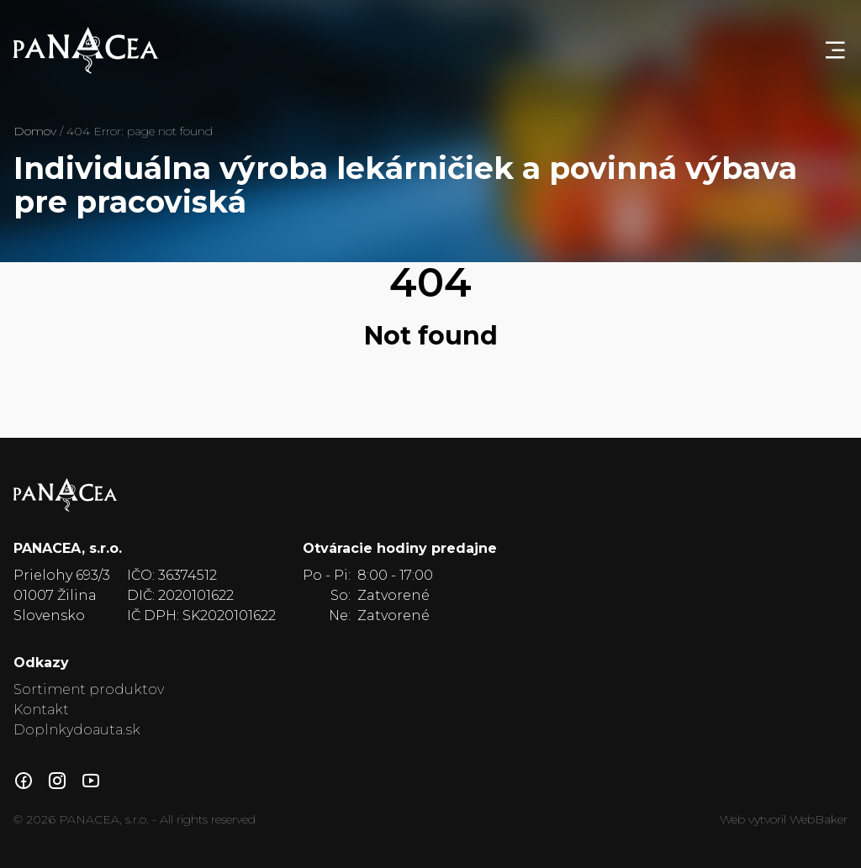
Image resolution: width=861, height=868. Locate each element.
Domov (34, 131)
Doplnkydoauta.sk (76, 730)
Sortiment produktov (88, 689)
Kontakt (41, 710)
